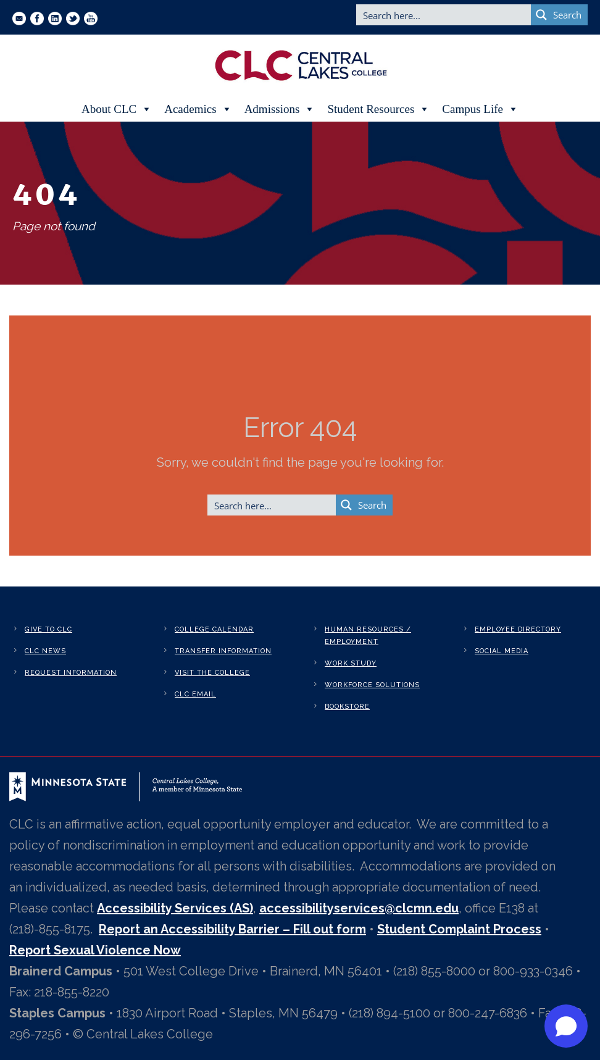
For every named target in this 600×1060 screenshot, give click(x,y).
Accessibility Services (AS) (175, 908)
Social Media (501, 651)
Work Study (351, 663)
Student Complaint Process (459, 929)
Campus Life (480, 109)
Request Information (71, 673)
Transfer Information (223, 651)
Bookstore (347, 707)
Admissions (279, 109)
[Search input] (444, 15)
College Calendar (214, 629)
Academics (197, 109)
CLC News (45, 651)
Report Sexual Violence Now (95, 950)
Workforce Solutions (372, 685)
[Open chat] (566, 1026)
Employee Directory (518, 629)
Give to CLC (48, 629)
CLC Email (195, 694)
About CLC (116, 109)
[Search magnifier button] (559, 14)
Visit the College (212, 673)
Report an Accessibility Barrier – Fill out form (232, 929)
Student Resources (378, 109)
